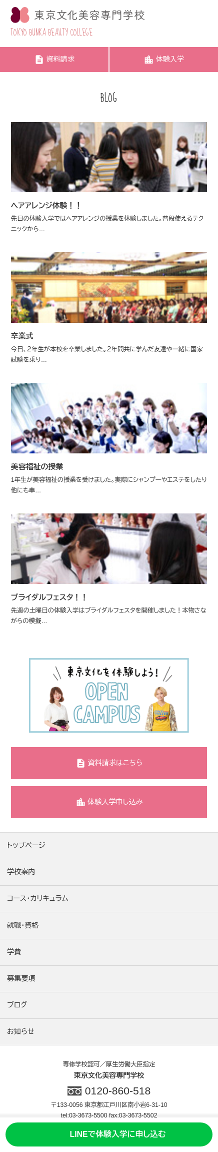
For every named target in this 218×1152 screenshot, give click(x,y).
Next (200, 695)
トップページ (26, 845)
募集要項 (21, 978)
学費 (14, 952)
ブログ (17, 1005)
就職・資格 (22, 925)
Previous (18, 695)
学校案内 (21, 872)
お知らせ (20, 1031)
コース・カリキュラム (37, 898)
